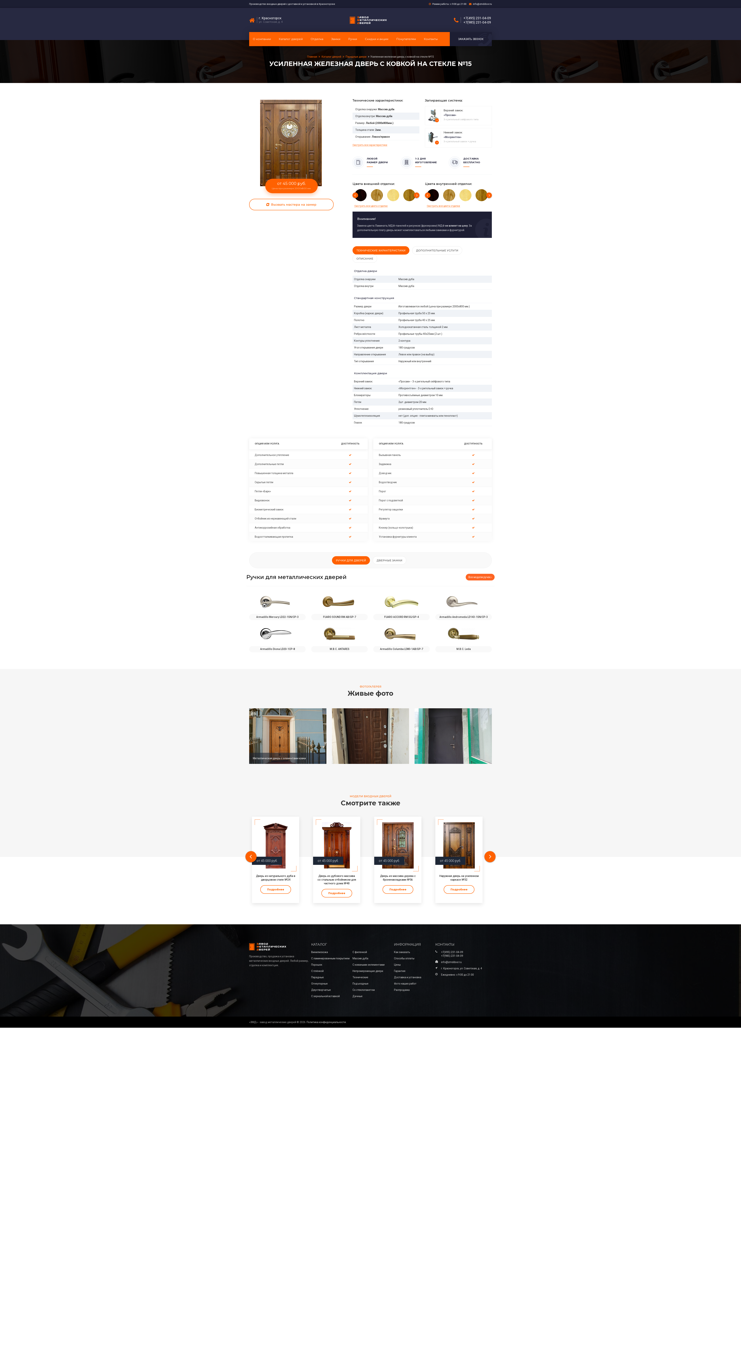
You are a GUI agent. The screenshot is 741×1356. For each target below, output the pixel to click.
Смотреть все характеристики (370, 145)
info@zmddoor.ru (482, 4)
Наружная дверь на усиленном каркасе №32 (459, 877)
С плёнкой (317, 971)
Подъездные (360, 983)
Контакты (431, 39)
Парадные (317, 977)
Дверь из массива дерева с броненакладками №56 (398, 877)
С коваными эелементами (369, 964)
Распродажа (402, 989)
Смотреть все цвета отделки (371, 206)
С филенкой (360, 952)
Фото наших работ (405, 983)
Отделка (317, 39)
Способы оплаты (404, 958)
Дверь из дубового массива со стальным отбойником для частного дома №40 (337, 879)
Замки (335, 39)
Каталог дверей (291, 39)
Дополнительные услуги (437, 250)
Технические (360, 977)
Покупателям (406, 39)
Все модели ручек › (480, 577)
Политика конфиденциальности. (326, 1022)
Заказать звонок (471, 39)
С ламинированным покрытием (330, 958)
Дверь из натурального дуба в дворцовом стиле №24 (275, 877)
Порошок (316, 964)
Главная (312, 56)
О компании (262, 39)
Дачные (358, 996)
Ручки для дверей (351, 560)
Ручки (352, 39)
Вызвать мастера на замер (291, 204)
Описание (364, 258)
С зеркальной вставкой (325, 996)
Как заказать (402, 952)
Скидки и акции (376, 39)
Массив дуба (360, 958)
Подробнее (275, 889)
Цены (397, 964)
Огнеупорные (319, 983)
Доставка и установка (407, 977)
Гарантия (399, 971)
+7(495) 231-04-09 (477, 18)
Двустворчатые (321, 989)
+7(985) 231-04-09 (477, 22)
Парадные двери (356, 56)
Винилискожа (319, 952)
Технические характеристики (381, 250)
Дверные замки (389, 560)
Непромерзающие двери (368, 971)
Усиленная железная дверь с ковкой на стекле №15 (402, 56)
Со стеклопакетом (364, 989)
